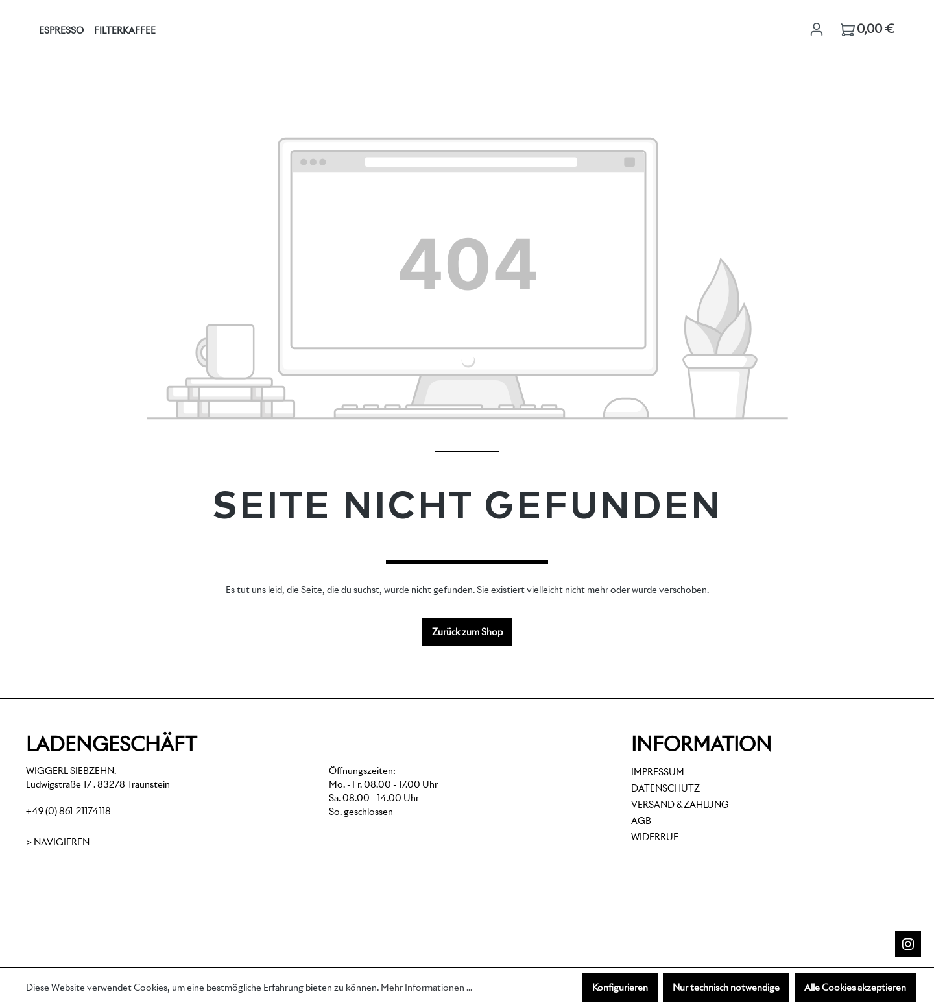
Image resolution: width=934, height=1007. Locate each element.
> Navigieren (58, 842)
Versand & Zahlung (680, 804)
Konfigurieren (620, 987)
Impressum (657, 772)
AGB (641, 821)
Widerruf (654, 837)
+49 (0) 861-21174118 (68, 811)
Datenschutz (665, 788)
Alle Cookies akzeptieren (855, 987)
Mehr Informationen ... (426, 987)
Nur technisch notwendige (726, 987)
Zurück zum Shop (467, 632)
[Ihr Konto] (816, 29)
